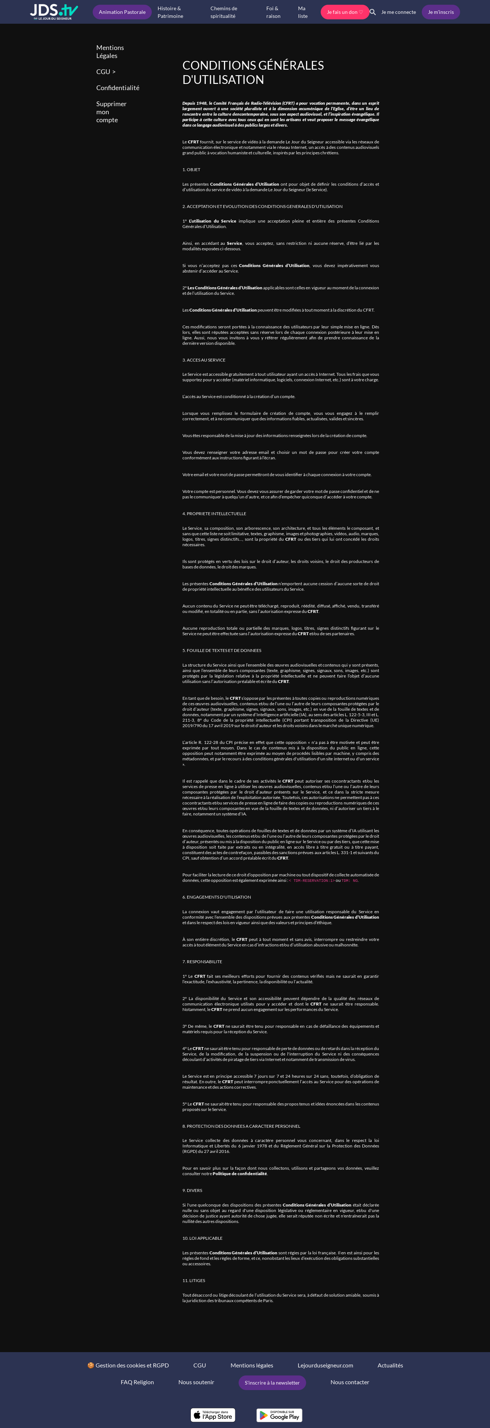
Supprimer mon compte (111, 112)
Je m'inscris (441, 12)
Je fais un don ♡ (345, 12)
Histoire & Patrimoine (170, 12)
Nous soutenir (196, 1381)
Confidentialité (117, 88)
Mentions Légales (110, 51)
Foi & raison (273, 12)
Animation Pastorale (122, 12)
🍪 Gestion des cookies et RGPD (128, 1365)
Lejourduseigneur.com (325, 1365)
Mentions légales (252, 1365)
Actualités (390, 1365)
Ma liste (303, 12)
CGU (103, 71)
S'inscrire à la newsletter (272, 1382)
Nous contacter (350, 1381)
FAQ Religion (137, 1381)
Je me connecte (398, 12)
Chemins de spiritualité (224, 12)
